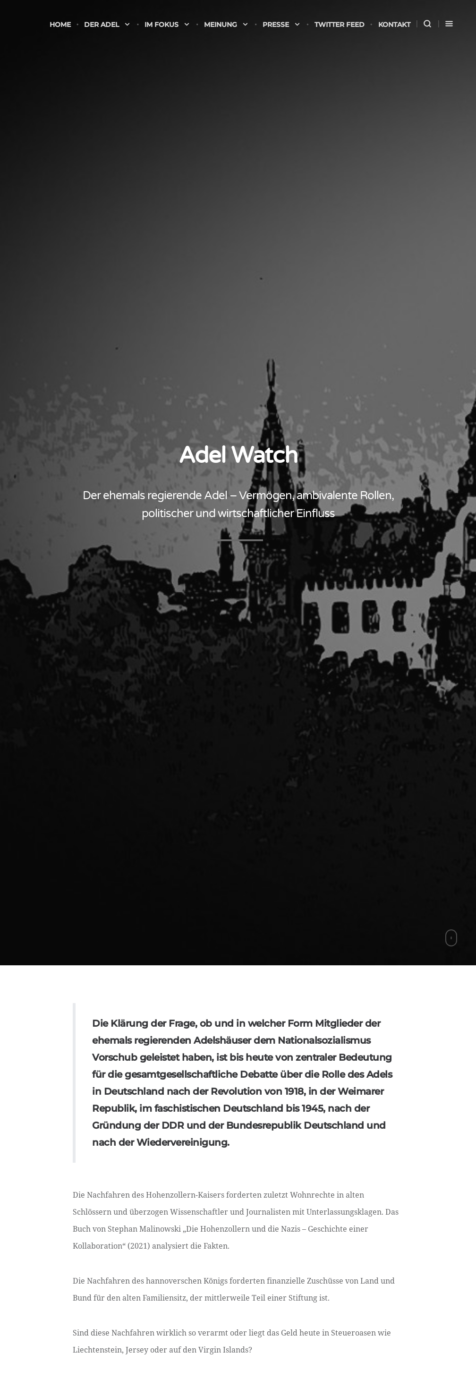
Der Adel (107, 24)
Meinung (226, 24)
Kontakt (394, 24)
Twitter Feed (339, 24)
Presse (282, 24)
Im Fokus (167, 24)
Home (60, 24)
